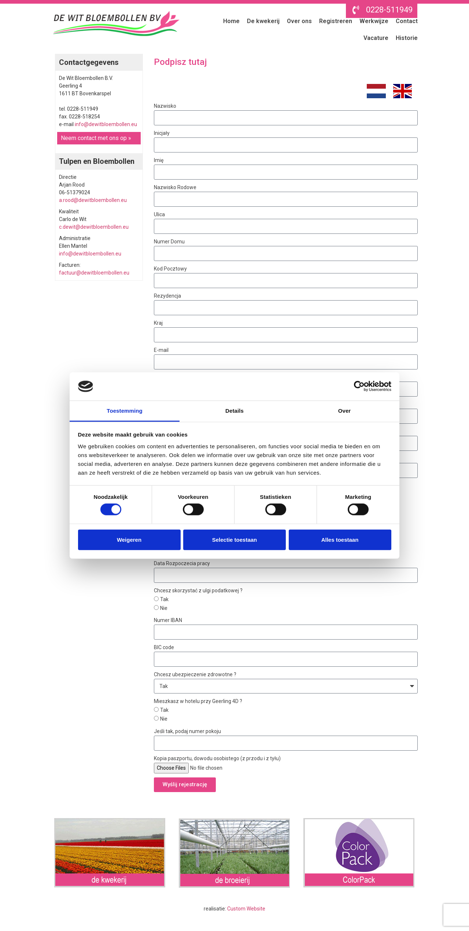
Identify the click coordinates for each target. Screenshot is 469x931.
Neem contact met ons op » (96, 138)
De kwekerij (263, 21)
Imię (158, 160)
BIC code (164, 647)
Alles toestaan (340, 539)
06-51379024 (74, 192)
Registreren (335, 21)
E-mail (161, 350)
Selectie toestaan (234, 539)
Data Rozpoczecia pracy (182, 563)
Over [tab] (344, 411)
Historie (407, 37)
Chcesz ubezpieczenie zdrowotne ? (195, 674)
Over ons (299, 21)
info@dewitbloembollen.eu (106, 124)
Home (231, 21)
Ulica (159, 214)
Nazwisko (165, 106)
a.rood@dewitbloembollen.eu (93, 200)
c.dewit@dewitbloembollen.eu (94, 227)
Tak (164, 599)
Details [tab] (234, 411)
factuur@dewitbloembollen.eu (94, 273)
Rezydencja (167, 296)
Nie (163, 608)
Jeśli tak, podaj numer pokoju (187, 731)
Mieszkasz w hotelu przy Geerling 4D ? (198, 701)
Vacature (375, 37)
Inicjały (162, 133)
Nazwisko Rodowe (175, 187)
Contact (407, 21)
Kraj (158, 323)
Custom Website (246, 909)
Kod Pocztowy (170, 269)
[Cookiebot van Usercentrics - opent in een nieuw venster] (359, 386)
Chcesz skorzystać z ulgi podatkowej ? (198, 590)
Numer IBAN (168, 620)
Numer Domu (169, 241)
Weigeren (129, 539)
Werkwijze (373, 21)
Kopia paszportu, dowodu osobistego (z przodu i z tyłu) (217, 758)
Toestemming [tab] (125, 411)
